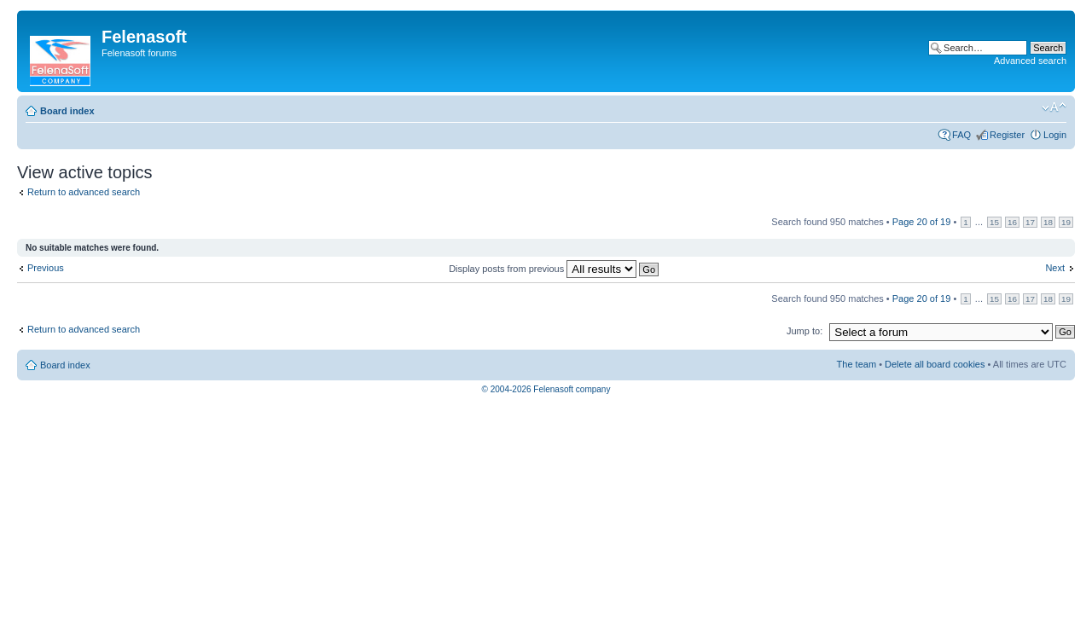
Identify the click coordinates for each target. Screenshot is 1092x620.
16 (1012, 222)
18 (1048, 222)
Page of (921, 222)
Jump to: (804, 331)
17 (1030, 222)
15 (994, 222)
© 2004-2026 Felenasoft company (546, 389)
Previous (45, 268)
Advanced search (1030, 60)
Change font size (1054, 107)
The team (856, 364)
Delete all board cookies (935, 364)
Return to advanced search (83, 192)
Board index (67, 111)
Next (1055, 268)
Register (1007, 135)
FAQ (961, 135)
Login (1054, 135)
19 (1066, 222)
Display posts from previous (554, 269)
